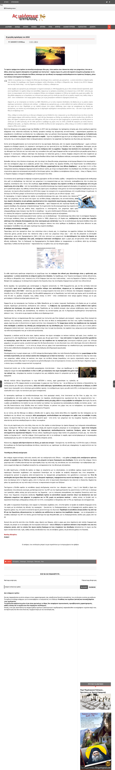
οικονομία (30, 672)
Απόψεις (42, 27)
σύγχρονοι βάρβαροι (11, 204)
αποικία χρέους (70, 637)
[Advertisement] (79, 17)
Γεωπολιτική (82, 27)
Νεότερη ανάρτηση (10, 691)
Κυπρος (57, 27)
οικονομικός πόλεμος (49, 177)
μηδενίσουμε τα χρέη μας (66, 227)
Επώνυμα (23, 672)
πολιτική (37, 672)
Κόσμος (34, 27)
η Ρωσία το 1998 (61, 262)
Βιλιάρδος (16, 672)
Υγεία (50, 27)
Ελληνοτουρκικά (69, 27)
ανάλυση (26, 595)
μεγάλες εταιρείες (30, 354)
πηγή (64, 513)
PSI (16, 229)
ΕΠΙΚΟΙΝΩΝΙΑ (15, 2)
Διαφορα (92, 27)
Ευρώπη (25, 27)
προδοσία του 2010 (10, 227)
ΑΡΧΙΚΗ (6, 2)
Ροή (42, 672)
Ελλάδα (17, 27)
